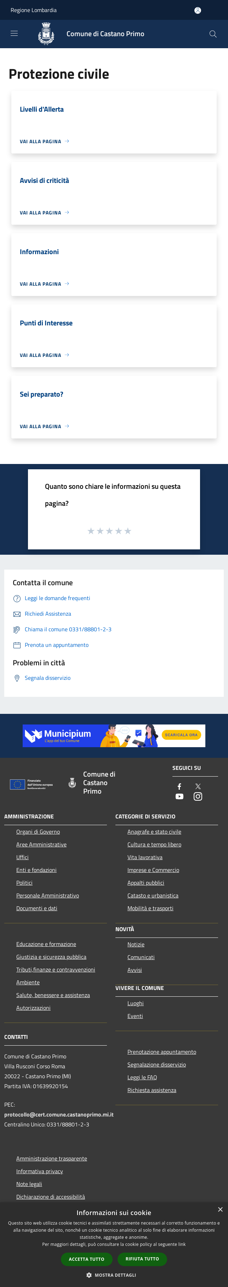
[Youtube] (179, 797)
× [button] (220, 1210)
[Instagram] (198, 797)
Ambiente (28, 982)
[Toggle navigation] (14, 33)
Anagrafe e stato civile (154, 831)
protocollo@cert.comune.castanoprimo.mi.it (59, 1114)
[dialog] (114, 1244)
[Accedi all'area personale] (197, 10)
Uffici (22, 857)
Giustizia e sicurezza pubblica (51, 956)
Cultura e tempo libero (154, 844)
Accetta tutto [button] (86, 1259)
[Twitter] (198, 787)
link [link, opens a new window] (182, 1244)
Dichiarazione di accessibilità (50, 1196)
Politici (24, 882)
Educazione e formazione (46, 944)
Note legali (29, 1184)
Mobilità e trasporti (150, 908)
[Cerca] (213, 34)
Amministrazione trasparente (51, 1158)
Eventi (135, 1016)
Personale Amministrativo (47, 895)
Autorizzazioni (33, 1007)
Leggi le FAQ (142, 1077)
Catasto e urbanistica (152, 895)
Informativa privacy (39, 1171)
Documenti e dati (36, 908)
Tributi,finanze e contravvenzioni (55, 969)
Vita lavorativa (145, 857)
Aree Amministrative (41, 844)
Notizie (135, 944)
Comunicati (141, 957)
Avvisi (134, 970)
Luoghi (135, 1003)
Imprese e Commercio (153, 870)
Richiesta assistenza (151, 1090)
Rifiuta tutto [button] (142, 1259)
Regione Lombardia (34, 10)
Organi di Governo (38, 831)
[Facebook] (179, 787)
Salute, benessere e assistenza (53, 995)
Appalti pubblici (145, 882)
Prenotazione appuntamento (161, 1051)
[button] (114, 1274)
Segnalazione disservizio (156, 1064)
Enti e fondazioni (36, 870)
